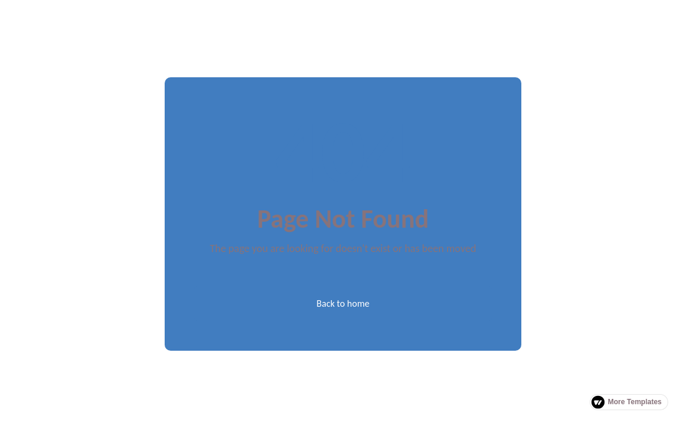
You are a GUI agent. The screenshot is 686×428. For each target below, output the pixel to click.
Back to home (343, 303)
